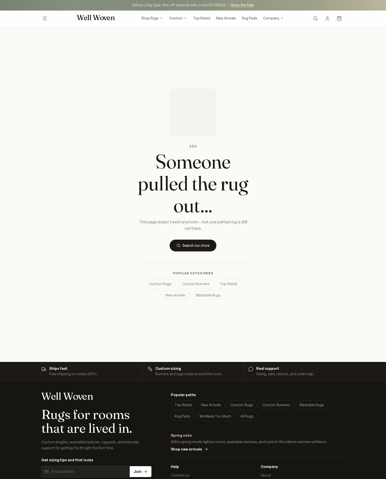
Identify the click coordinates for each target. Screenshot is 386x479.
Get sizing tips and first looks (67, 460)
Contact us (180, 475)
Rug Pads (249, 18)
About (266, 475)
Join (140, 471)
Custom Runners (195, 284)
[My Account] (327, 18)
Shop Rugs (152, 18)
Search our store (193, 245)
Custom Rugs (160, 284)
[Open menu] (44, 18)
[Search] (315, 18)
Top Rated (201, 18)
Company (273, 18)
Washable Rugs (208, 295)
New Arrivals (226, 18)
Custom (178, 18)
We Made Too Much (215, 416)
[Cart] (339, 18)
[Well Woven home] (96, 18)
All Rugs (247, 416)
